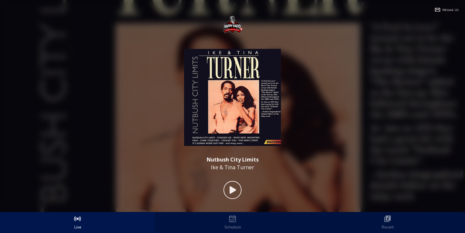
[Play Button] (232, 190)
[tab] (77, 222)
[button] (446, 10)
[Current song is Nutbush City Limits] (233, 159)
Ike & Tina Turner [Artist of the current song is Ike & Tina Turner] (232, 167)
